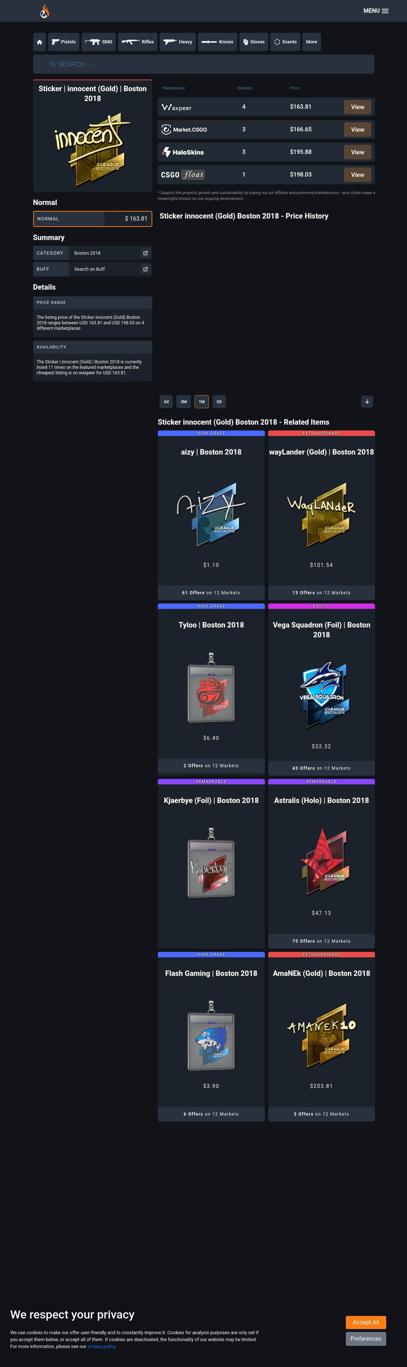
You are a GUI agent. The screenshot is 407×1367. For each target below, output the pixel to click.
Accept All (366, 1331)
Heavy (177, 42)
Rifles (138, 42)
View (356, 107)
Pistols (64, 42)
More (311, 42)
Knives (217, 42)
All (168, 404)
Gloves (254, 42)
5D (233, 404)
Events (285, 42)
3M (190, 404)
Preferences (366, 1347)
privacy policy (101, 1355)
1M (211, 404)
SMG (99, 42)
